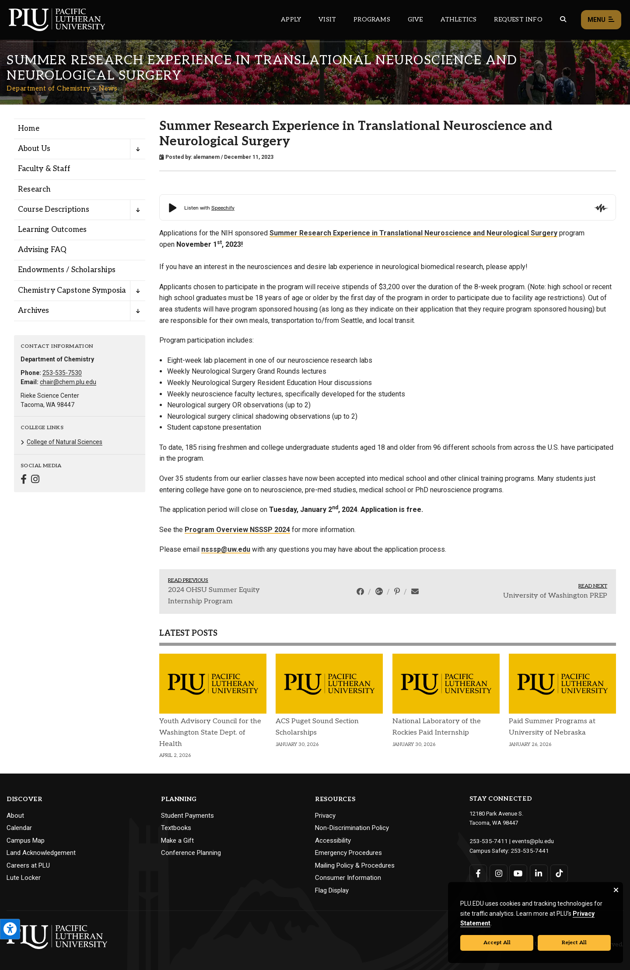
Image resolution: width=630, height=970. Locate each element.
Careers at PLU (28, 865)
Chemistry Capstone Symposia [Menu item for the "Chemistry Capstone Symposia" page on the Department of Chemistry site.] (72, 290)
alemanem (206, 157)
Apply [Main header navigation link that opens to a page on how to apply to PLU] (291, 19)
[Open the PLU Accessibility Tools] (10, 929)
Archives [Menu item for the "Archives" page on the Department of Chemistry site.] (33, 310)
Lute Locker (24, 878)
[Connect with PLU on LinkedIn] (538, 873)
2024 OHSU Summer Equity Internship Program (214, 596)
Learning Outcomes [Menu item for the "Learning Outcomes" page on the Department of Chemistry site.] (52, 229)
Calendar (19, 828)
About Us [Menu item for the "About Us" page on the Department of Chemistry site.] (34, 148)
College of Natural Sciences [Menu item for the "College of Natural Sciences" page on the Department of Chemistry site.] (64, 441)
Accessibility (333, 840)
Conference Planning (191, 853)
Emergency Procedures (348, 853)
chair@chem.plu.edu (68, 381)
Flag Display (332, 890)
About (15, 815)
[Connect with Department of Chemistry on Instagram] (35, 480)
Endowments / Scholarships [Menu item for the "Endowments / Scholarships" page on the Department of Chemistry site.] (67, 270)
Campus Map (26, 840)
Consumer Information (348, 878)
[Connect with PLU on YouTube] (518, 873)
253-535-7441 (528, 850)
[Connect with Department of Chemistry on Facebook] (24, 480)
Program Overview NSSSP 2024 (237, 529)
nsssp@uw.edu (225, 549)
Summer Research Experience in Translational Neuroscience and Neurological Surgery (413, 233)
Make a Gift (177, 840)
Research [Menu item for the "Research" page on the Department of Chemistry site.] (34, 189)
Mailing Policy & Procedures (355, 865)
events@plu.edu (528, 840)
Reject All (574, 942)
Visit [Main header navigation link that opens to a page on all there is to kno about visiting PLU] (327, 19)
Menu (601, 20)
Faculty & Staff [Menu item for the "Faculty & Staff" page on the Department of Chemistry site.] (44, 169)
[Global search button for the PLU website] (563, 19)
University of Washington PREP (555, 596)
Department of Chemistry (49, 88)
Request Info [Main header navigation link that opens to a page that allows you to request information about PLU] (518, 19)
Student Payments (187, 815)
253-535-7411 (486, 840)
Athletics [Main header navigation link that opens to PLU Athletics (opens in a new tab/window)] (459, 19)
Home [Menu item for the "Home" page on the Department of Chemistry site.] (28, 128)
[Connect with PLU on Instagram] (498, 873)
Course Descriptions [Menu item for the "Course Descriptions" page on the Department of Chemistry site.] (53, 209)
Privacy (325, 815)
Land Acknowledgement (41, 853)
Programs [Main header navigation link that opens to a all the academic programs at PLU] (372, 19)
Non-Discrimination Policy (352, 828)
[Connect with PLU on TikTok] (558, 873)
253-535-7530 (62, 372)
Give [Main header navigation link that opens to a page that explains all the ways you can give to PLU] (415, 19)
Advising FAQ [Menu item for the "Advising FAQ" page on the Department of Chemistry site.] (42, 249)
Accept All (497, 942)
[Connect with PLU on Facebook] (478, 873)
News (108, 88)
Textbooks (176, 828)
